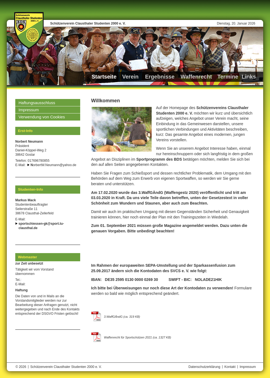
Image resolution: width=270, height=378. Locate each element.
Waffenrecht (196, 77)
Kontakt (230, 367)
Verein (130, 77)
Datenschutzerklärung (204, 367)
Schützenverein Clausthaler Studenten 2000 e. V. (87, 23)
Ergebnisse (160, 77)
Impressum (29, 109)
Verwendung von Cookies (42, 117)
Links (249, 77)
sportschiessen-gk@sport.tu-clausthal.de (41, 226)
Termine (227, 77)
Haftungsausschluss (37, 102)
